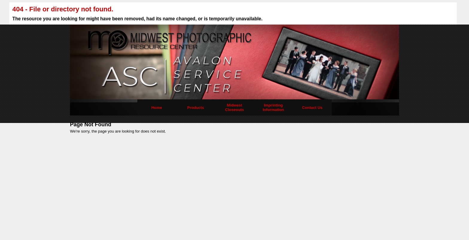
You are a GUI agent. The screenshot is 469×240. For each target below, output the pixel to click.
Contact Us (312, 107)
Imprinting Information (273, 107)
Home (156, 107)
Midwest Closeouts (234, 107)
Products (195, 107)
